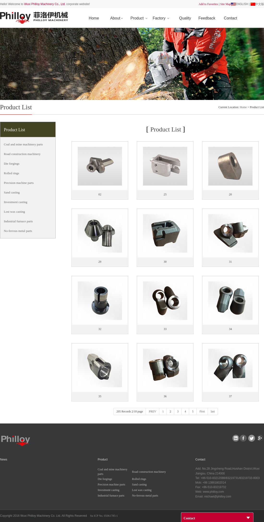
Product (138, 18)
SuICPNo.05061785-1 (104, 515)
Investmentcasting (15, 202)
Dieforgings (11, 163)
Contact (230, 18)
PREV (152, 411)
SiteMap (225, 4)
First (202, 411)
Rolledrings (11, 173)
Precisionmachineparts (19, 183)
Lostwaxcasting (14, 211)
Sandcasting (12, 192)
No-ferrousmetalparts (18, 231)
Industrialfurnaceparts (18, 221)
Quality (185, 18)
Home (94, 18)
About (116, 18)
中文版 (259, 4)
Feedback (206, 18)
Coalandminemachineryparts (23, 144)
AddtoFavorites (208, 4)
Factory (161, 18)
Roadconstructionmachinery (22, 154)
